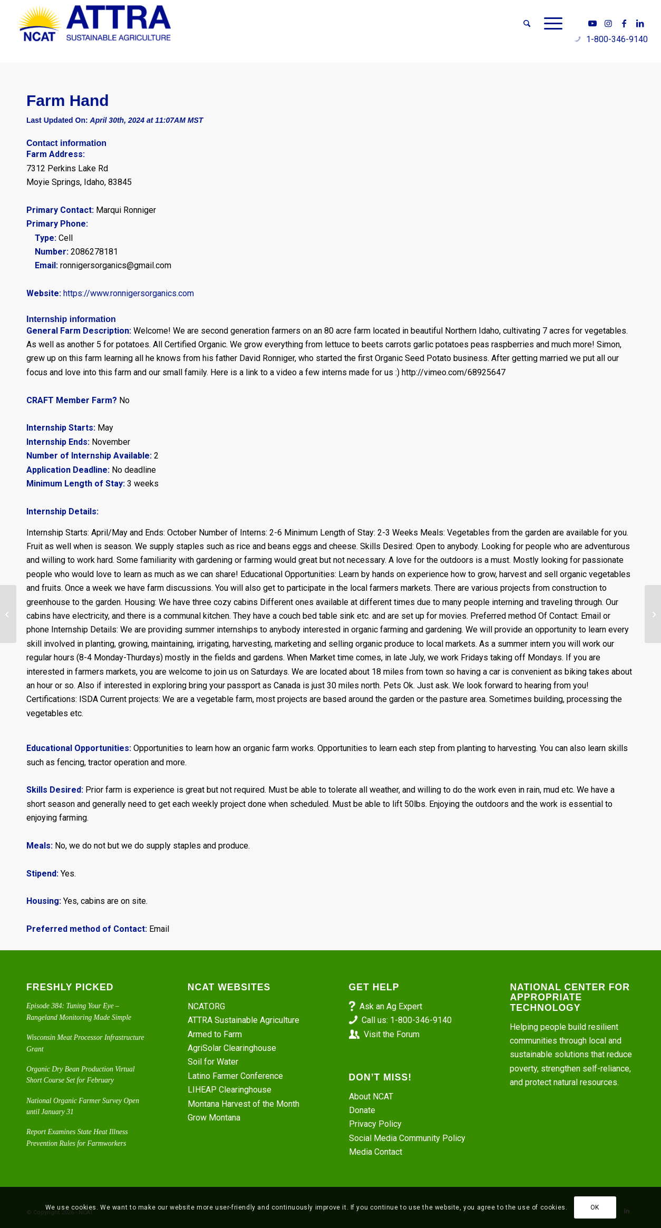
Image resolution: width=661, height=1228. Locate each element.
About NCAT (371, 1096)
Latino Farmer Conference (235, 1076)
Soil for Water (213, 1062)
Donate (362, 1110)
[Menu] (549, 24)
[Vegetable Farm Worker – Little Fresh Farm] (8, 614)
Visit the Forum (392, 1034)
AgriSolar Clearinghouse (232, 1048)
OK (594, 1207)
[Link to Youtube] (592, 23)
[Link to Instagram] (608, 23)
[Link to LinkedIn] (640, 23)
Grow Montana (214, 1118)
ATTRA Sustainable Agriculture (245, 1020)
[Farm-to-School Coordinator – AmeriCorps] (653, 614)
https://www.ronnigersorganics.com (128, 293)
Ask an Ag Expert (390, 1006)
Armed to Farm (215, 1034)
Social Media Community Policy (407, 1138)
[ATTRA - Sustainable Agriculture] (94, 24)
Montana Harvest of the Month (243, 1104)
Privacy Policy (375, 1124)
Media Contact (375, 1152)
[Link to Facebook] (624, 23)
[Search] (527, 24)
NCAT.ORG (206, 1006)
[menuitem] (527, 24)
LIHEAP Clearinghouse (229, 1090)
